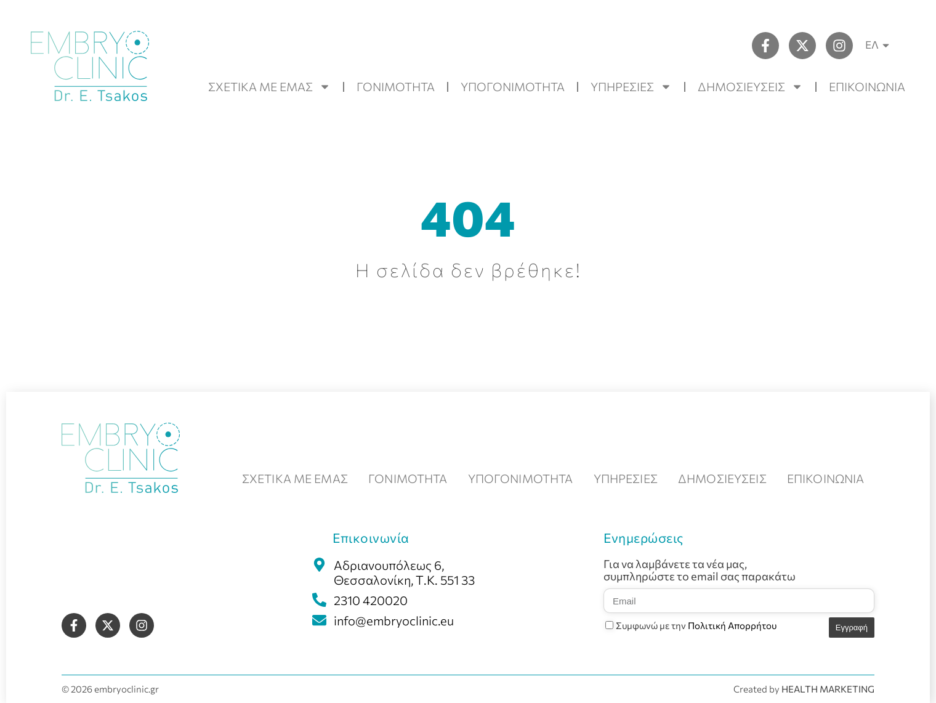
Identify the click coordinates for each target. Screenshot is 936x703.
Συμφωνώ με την (696, 625)
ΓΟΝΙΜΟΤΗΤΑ (396, 86)
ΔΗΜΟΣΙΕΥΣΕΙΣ (750, 87)
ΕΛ (879, 45)
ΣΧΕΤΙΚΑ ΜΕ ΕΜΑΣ (269, 87)
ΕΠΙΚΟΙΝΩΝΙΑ (867, 86)
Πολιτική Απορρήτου (732, 625)
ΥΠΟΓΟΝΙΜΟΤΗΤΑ (513, 86)
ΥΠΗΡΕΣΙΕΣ (631, 87)
